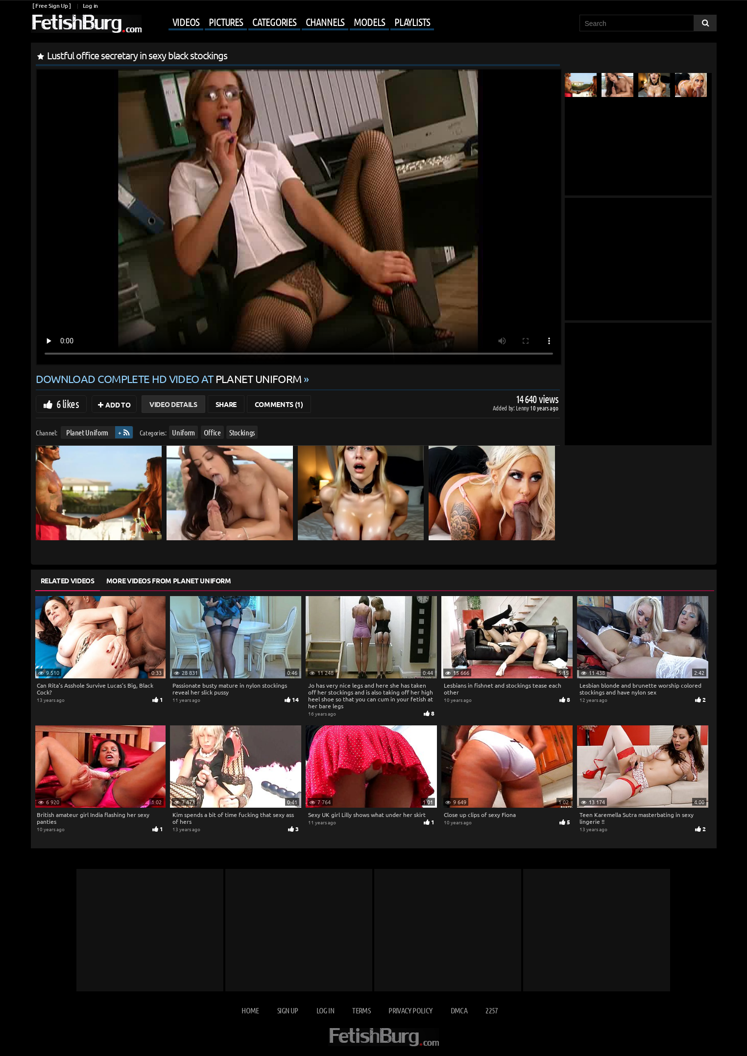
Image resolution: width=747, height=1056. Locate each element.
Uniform (183, 432)
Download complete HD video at (170, 378)
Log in (90, 5)
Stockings (242, 432)
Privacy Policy (410, 1010)
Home (250, 1010)
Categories (274, 21)
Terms (361, 1010)
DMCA (459, 1010)
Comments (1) (279, 404)
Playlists (412, 21)
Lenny (523, 408)
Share (226, 404)
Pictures (226, 21)
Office (211, 432)
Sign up (287, 1010)
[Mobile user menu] (289, 22)
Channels (325, 21)
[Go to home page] (86, 24)
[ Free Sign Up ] (51, 5)
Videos (185, 21)
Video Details (173, 404)
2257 (491, 1010)
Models (369, 21)
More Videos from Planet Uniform (168, 580)
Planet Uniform (87, 432)
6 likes (67, 403)
